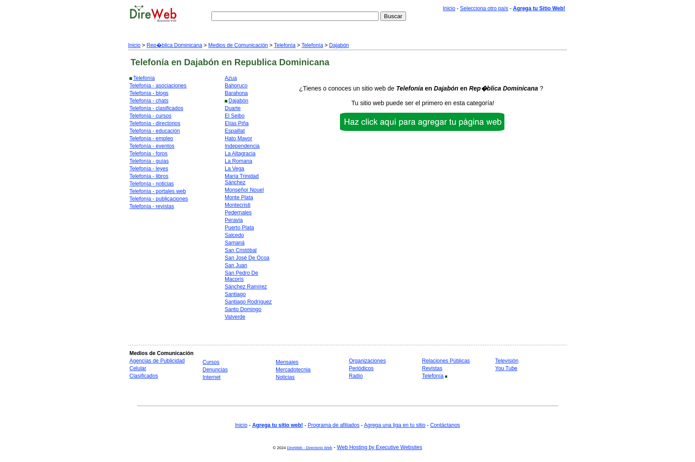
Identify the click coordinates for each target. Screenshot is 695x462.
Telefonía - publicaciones (158, 199)
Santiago (235, 294)
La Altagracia (240, 153)
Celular (137, 368)
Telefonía (285, 45)
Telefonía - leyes (148, 169)
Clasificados (143, 376)
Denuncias (215, 370)
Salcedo (234, 235)
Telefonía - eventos (151, 146)
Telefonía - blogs (148, 93)
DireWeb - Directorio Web (309, 448)
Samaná (235, 243)
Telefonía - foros (148, 153)
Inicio (449, 8)
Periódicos (361, 368)
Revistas (432, 368)
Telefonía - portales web (157, 191)
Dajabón (339, 45)
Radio (356, 376)
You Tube (506, 368)
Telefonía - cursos (150, 116)
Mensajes (287, 362)
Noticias (285, 377)
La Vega (234, 169)
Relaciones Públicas (446, 361)
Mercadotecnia (293, 370)
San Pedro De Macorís (241, 276)
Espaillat (235, 131)
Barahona (236, 93)
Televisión (507, 361)
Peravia (234, 220)
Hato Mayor (238, 138)
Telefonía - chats (148, 101)
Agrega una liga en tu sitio (395, 425)
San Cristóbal (241, 250)
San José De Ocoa (247, 258)
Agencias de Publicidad (157, 361)
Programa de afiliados (333, 425)
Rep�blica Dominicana (174, 45)
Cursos (211, 362)
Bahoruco (236, 86)
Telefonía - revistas (151, 206)
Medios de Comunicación (238, 45)
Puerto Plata (239, 228)
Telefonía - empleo (151, 138)
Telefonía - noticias (151, 184)
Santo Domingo (243, 309)
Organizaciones (367, 361)
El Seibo (235, 116)
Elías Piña (237, 123)
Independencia (242, 146)
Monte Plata (239, 197)
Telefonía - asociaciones (158, 86)
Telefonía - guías (149, 161)
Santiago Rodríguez (248, 302)
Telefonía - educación (154, 131)
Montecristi (237, 205)
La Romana (238, 161)
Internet (212, 377)
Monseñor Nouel (244, 190)
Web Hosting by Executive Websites (379, 447)
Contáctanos (445, 425)
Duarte (233, 108)
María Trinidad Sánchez (242, 179)
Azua (231, 78)
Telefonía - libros (148, 176)
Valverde (235, 317)
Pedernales (238, 212)
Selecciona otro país (484, 8)
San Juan (236, 265)
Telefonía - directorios (154, 123)
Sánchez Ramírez (246, 287)
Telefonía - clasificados (156, 108)
